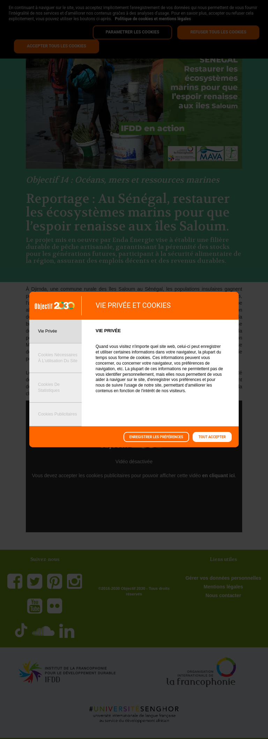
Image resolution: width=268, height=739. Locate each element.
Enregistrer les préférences (156, 437)
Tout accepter (212, 437)
